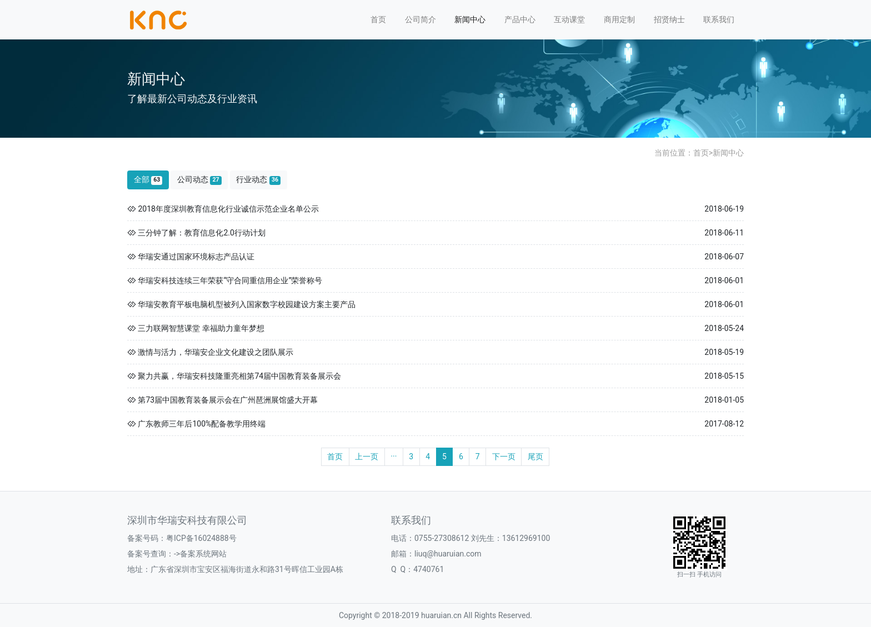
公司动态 (199, 179)
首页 (378, 19)
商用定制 (619, 19)
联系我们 (718, 19)
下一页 (503, 456)
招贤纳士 (669, 19)
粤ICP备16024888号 (201, 538)
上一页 (366, 456)
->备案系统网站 (200, 553)
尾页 (535, 456)
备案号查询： (150, 553)
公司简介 (420, 19)
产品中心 (519, 19)
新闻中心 (469, 19)
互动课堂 (569, 19)
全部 (148, 179)
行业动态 (258, 179)
